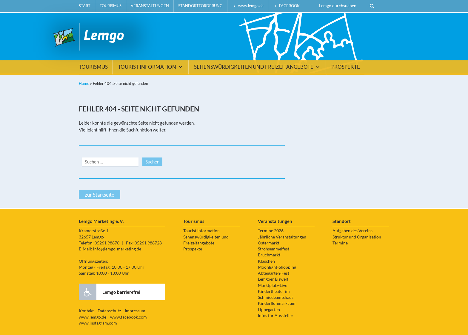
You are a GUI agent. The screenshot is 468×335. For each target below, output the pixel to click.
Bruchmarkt (269, 255)
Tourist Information (151, 67)
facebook (286, 5)
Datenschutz (109, 310)
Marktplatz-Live (272, 285)
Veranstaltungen (150, 5)
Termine (340, 243)
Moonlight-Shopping (277, 267)
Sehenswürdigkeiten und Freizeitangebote (257, 67)
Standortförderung (200, 5)
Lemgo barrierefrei (109, 292)
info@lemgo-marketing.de (117, 249)
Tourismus (110, 5)
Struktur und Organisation (356, 237)
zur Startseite (99, 195)
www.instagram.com (98, 323)
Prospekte (345, 67)
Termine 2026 (271, 230)
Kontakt (86, 310)
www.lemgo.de (248, 5)
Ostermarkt (268, 243)
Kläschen (266, 261)
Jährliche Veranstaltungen (282, 237)
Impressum (135, 310)
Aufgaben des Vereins (352, 230)
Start (84, 5)
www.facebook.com (128, 317)
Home (84, 83)
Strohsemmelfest (273, 249)
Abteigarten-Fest (273, 273)
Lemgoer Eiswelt (273, 279)
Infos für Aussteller (275, 315)
